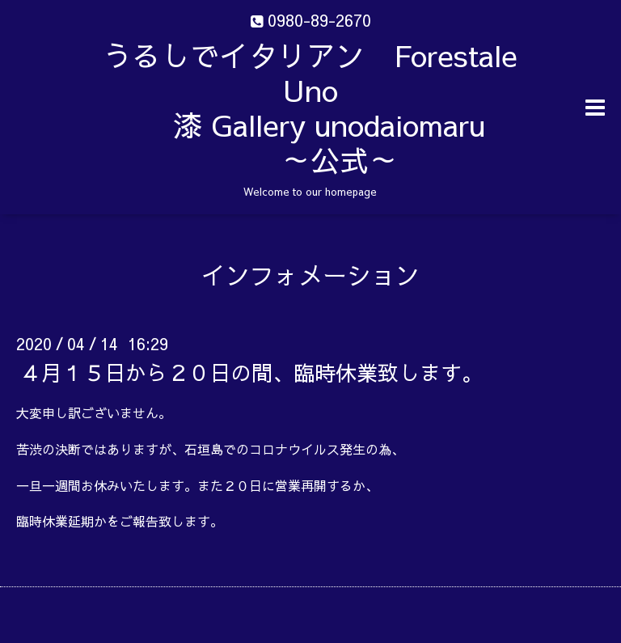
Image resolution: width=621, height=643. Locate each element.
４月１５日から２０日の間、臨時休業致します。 (251, 372)
